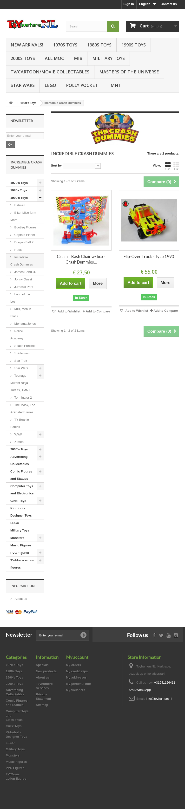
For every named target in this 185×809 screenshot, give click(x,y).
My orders (73, 665)
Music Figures (20, 545)
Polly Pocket (82, 85)
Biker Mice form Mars (23, 216)
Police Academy (16, 334)
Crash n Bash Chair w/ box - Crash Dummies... (81, 259)
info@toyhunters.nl (159, 698)
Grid (168, 166)
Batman (19, 205)
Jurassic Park (23, 287)
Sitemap (42, 705)
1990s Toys (133, 45)
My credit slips (77, 671)
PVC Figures (19, 553)
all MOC (54, 58)
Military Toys (108, 58)
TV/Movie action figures (22, 563)
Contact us (169, 4)
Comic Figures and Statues (21, 475)
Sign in (129, 4)
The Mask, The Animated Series (22, 408)
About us (20, 599)
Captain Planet (24, 235)
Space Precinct (24, 346)
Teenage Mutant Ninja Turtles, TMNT (20, 383)
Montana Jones (24, 323)
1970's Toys (19, 183)
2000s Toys (23, 58)
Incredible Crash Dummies (21, 260)
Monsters (17, 538)
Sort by (56, 165)
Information (23, 585)
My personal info (78, 684)
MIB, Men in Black (20, 312)
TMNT (114, 85)
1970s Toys (65, 45)
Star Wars (23, 85)
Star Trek (20, 360)
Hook (17, 250)
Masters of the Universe (129, 72)
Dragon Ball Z (23, 242)
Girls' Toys (18, 501)
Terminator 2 (22, 397)
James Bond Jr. (24, 272)
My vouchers (75, 690)
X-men (18, 442)
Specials (42, 665)
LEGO (50, 85)
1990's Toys (19, 198)
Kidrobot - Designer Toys (21, 511)
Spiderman (21, 353)
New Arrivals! (27, 45)
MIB (78, 58)
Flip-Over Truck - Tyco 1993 (149, 256)
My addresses (76, 677)
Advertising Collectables (19, 460)
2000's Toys (19, 449)
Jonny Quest (22, 279)
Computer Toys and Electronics (22, 489)
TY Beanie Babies (19, 423)
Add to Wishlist (68, 311)
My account (77, 657)
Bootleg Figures (24, 227)
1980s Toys (99, 45)
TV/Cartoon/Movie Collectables (50, 72)
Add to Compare (98, 311)
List (176, 166)
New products (46, 671)
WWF (17, 434)
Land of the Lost (20, 297)
